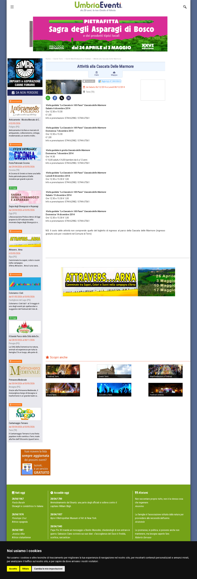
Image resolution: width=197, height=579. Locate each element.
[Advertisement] (178, 107)
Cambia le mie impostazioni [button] (48, 569)
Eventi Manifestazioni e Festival (78, 59)
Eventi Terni (58, 59)
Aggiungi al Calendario (110, 81)
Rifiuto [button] (25, 569)
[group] (98, 34)
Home (48, 59)
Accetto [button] (13, 569)
